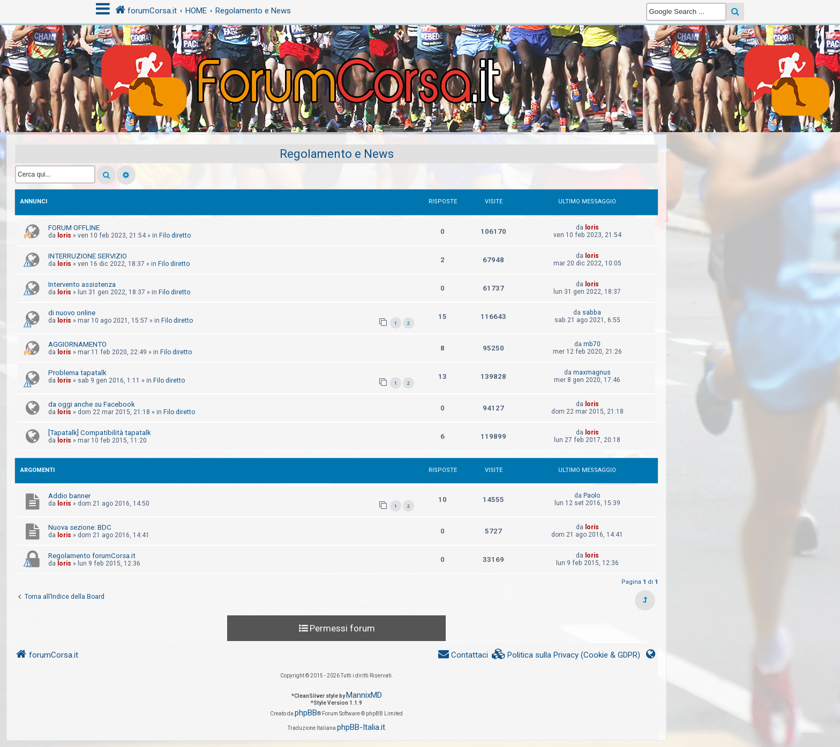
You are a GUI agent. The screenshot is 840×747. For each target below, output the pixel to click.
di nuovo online (71, 313)
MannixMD (364, 695)
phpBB (306, 713)
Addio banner (69, 496)
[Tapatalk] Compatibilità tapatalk (99, 433)
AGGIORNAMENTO (77, 344)
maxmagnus (592, 372)
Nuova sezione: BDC (79, 527)
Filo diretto (175, 235)
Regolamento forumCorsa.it (92, 556)
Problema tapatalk (77, 373)
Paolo (591, 495)
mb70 (592, 344)
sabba (591, 312)
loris (64, 235)
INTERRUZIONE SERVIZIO (87, 256)
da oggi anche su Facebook (91, 404)
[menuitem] (566, 655)
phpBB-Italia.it (361, 727)
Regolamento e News (337, 154)
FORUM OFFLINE (74, 228)
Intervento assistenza (82, 284)
